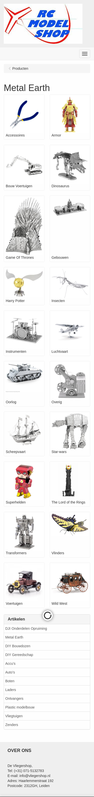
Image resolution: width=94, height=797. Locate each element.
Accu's (10, 664)
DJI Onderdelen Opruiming (26, 628)
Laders (10, 690)
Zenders (11, 725)
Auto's (10, 672)
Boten (10, 681)
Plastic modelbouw (20, 707)
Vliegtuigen (14, 716)
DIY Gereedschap (19, 655)
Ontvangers (14, 698)
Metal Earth (14, 637)
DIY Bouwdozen (17, 646)
